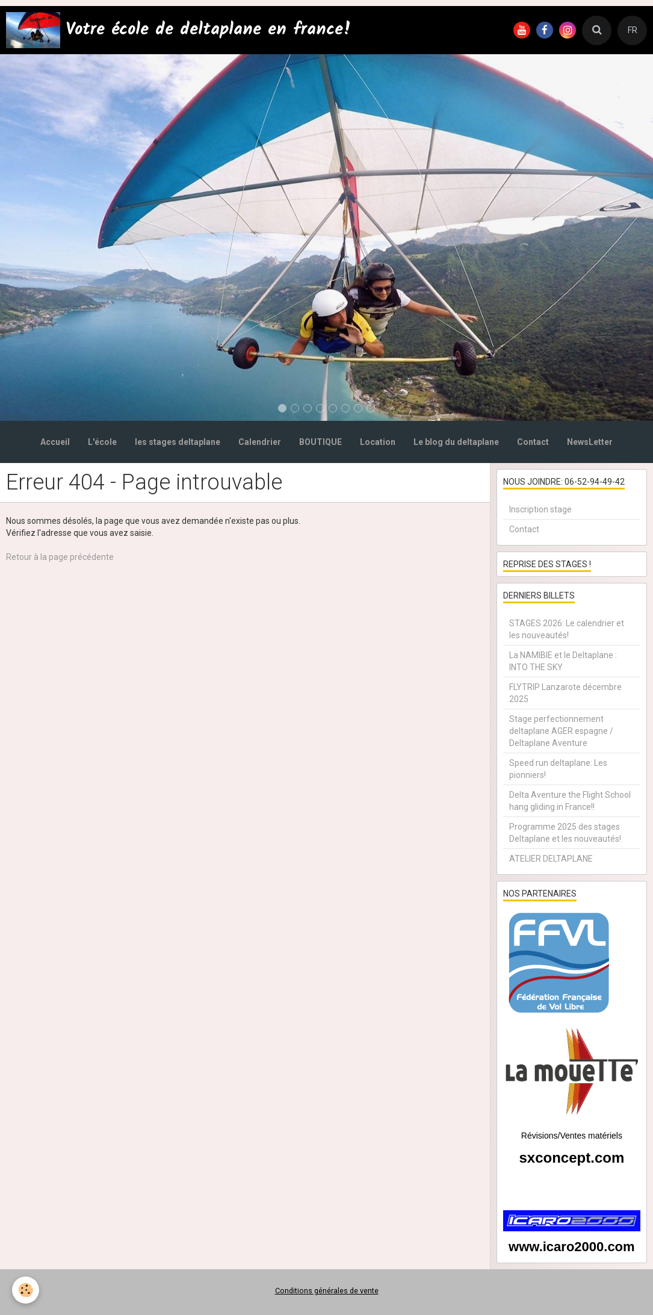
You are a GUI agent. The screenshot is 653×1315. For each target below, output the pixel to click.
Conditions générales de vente (327, 1290)
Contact (533, 442)
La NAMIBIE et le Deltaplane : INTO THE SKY (563, 661)
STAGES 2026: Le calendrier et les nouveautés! (566, 629)
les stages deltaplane (177, 442)
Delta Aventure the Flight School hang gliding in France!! (570, 801)
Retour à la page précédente (60, 557)
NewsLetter (590, 442)
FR (632, 30)
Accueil (55, 442)
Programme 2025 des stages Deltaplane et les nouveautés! (565, 833)
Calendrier (259, 442)
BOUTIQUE (320, 442)
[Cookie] (25, 1290)
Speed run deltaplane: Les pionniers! (558, 769)
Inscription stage (540, 509)
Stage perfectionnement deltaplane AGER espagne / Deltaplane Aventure (561, 731)
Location (377, 442)
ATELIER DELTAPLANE (551, 858)
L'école (102, 442)
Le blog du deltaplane (456, 442)
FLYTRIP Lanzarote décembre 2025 (565, 693)
